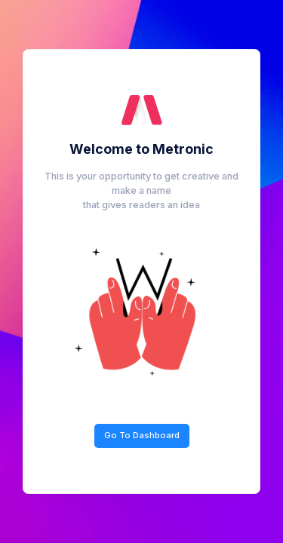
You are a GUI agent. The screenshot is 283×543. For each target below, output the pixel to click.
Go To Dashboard (142, 435)
